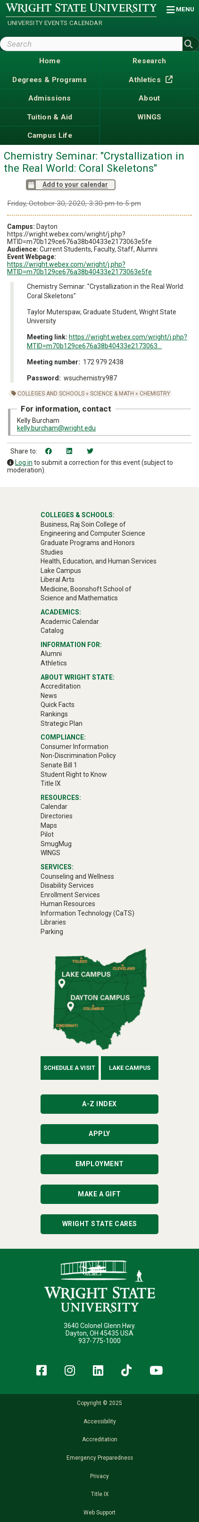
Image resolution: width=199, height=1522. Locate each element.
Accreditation (99, 1439)
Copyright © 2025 (99, 1403)
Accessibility (99, 1421)
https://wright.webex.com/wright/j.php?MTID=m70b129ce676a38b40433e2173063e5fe (79, 268)
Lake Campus (129, 1067)
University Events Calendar (55, 22)
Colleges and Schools (50, 393)
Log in (24, 462)
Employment (99, 1164)
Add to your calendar (67, 185)
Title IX (99, 1494)
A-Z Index (99, 1104)
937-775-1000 (99, 1341)
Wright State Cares (99, 1224)
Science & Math (112, 393)
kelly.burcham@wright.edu (56, 428)
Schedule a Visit (69, 1067)
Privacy (99, 1476)
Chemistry (155, 393)
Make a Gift (99, 1194)
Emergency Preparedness (99, 1458)
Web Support (99, 1512)
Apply (99, 1133)
